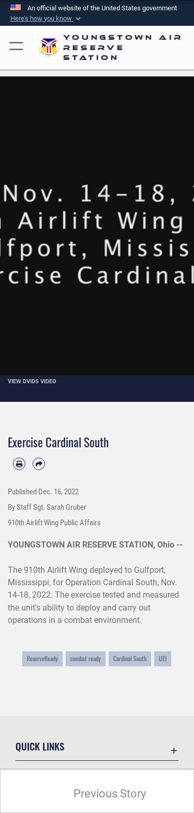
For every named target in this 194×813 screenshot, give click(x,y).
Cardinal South (129, 658)
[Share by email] (39, 464)
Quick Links (40, 746)
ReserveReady (42, 658)
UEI (163, 658)
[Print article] (19, 464)
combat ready (85, 658)
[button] (46, 18)
